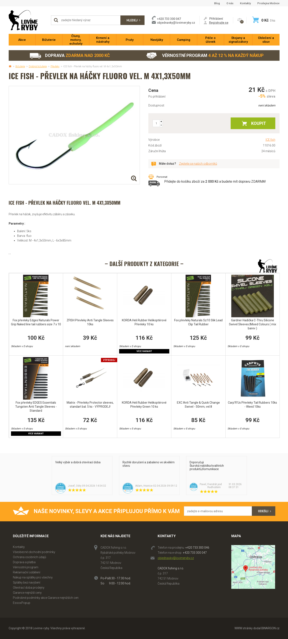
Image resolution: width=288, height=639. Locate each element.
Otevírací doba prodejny (28, 587)
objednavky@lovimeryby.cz (176, 22)
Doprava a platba (24, 562)
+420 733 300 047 (195, 552)
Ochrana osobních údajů (29, 557)
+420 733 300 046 (197, 547)
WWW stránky (243, 628)
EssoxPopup (21, 602)
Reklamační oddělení (26, 572)
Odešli (263, 511)
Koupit (258, 123)
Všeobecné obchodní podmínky (34, 552)
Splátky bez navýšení (26, 582)
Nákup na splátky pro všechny (33, 577)
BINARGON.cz (270, 628)
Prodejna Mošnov (268, 3)
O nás (229, 3)
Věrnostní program (205, 55)
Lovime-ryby (28, 20)
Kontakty (245, 3)
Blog (217, 3)
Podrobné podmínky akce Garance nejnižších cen (46, 597)
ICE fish (270, 139)
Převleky (55, 66)
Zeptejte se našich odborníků (198, 163)
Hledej (132, 20)
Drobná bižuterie (38, 66)
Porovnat (162, 176)
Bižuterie (20, 66)
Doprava (69, 55)
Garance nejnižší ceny (27, 592)
